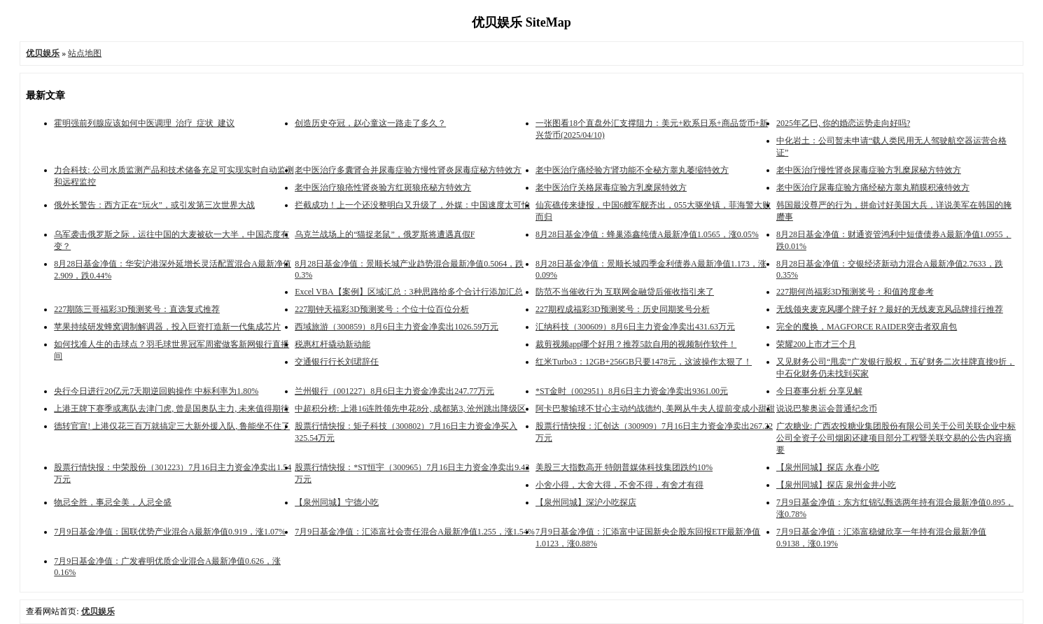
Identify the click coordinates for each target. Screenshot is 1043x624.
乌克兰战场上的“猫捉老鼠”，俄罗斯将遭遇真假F (385, 234)
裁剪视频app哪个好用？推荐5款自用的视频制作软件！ (636, 344)
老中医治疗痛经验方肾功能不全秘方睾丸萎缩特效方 (632, 170)
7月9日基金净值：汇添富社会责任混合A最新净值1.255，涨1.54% (415, 532)
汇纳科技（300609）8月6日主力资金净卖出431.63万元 (635, 327)
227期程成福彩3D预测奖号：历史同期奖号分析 (623, 309)
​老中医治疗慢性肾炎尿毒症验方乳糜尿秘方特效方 (868, 170)
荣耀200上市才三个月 (816, 344)
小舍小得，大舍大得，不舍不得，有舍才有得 (620, 485)
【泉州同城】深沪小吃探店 (586, 502)
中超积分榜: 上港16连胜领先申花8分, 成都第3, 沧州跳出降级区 (410, 408)
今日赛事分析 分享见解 (819, 391)
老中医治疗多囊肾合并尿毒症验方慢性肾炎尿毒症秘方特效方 (408, 170)
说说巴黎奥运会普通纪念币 (826, 408)
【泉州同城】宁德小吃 (337, 502)
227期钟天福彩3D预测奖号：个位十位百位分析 (382, 309)
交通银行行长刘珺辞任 (337, 362)
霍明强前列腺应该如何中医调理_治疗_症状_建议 (144, 123)
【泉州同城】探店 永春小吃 (827, 467)
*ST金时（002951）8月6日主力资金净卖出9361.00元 (632, 391)
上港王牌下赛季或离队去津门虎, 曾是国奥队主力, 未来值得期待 (171, 408)
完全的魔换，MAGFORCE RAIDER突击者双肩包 (866, 327)
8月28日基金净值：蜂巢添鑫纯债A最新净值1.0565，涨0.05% (647, 234)
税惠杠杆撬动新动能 (332, 344)
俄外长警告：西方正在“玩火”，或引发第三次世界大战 (154, 205)
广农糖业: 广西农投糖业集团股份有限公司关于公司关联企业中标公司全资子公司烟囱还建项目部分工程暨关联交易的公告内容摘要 (896, 438)
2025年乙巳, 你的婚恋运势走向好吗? (843, 123)
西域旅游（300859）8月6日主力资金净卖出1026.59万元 (396, 327)
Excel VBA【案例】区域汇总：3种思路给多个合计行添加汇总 (408, 292)
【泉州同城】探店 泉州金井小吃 (836, 485)
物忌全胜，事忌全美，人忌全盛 (113, 502)
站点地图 (85, 53)
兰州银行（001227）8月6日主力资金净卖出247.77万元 (394, 391)
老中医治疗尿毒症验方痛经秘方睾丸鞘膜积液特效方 (872, 187)
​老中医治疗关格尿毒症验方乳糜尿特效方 (611, 187)
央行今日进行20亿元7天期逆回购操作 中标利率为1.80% (156, 391)
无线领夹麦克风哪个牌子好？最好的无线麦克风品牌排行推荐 (889, 309)
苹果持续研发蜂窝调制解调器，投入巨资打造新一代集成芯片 (167, 327)
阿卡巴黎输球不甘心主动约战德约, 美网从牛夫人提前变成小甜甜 (655, 408)
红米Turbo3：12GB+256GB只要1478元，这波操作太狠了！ (644, 362)
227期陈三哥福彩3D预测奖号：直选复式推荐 (137, 309)
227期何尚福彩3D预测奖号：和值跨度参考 (855, 292)
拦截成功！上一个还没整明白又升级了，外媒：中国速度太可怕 (412, 205)
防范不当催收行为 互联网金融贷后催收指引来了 (625, 292)
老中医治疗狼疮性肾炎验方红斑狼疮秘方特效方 (383, 187)
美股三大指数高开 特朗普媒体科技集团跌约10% (624, 467)
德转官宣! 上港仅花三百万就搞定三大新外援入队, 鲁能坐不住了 (172, 426)
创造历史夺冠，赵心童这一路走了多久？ (370, 123)
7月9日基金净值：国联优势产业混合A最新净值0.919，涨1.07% (170, 532)
